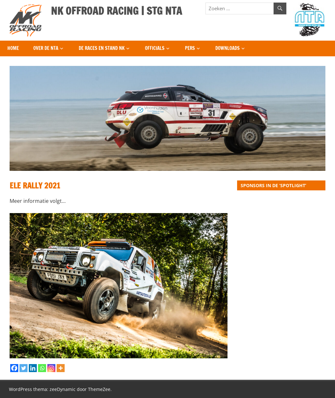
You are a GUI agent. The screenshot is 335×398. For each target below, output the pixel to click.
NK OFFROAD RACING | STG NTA (116, 11)
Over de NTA (45, 48)
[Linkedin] (33, 368)
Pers (190, 48)
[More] (61, 368)
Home (13, 48)
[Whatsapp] (42, 368)
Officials (154, 48)
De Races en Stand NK (101, 48)
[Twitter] (24, 368)
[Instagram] (51, 368)
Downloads (227, 48)
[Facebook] (14, 368)
